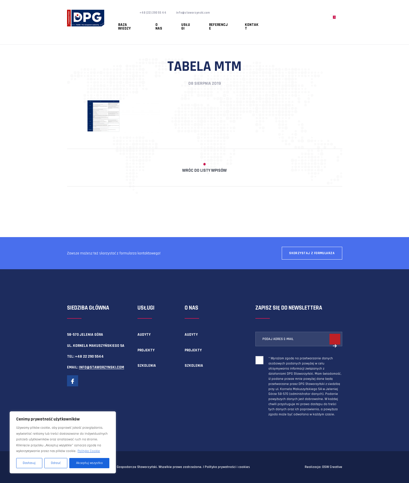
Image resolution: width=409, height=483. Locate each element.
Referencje (189, 21)
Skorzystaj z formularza (312, 253)
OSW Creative (332, 467)
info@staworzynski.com (201, 12)
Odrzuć (56, 463)
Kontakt (215, 21)
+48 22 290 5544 (89, 356)
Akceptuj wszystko (89, 463)
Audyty (144, 334)
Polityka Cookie (89, 451)
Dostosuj (29, 463)
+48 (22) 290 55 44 (155, 12)
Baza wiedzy (124, 21)
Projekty (146, 350)
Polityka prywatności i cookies (227, 467)
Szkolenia (146, 365)
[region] (63, 442)
